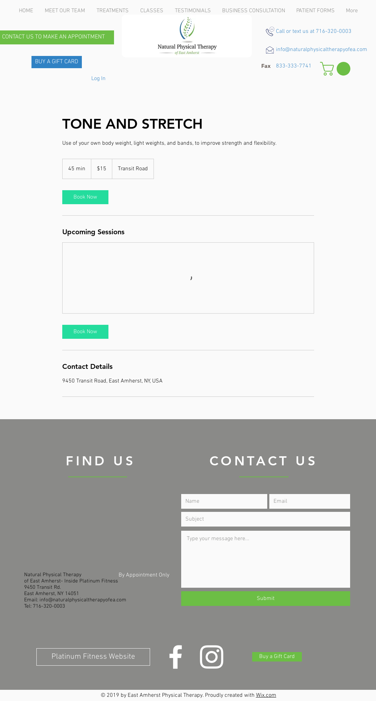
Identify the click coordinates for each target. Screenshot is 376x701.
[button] (266, 66)
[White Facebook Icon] (175, 657)
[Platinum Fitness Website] (93, 657)
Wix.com (266, 695)
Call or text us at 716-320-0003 (314, 31)
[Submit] (265, 598)
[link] (85, 197)
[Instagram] (211, 657)
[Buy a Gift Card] (277, 656)
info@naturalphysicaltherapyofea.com (321, 49)
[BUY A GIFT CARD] (56, 62)
